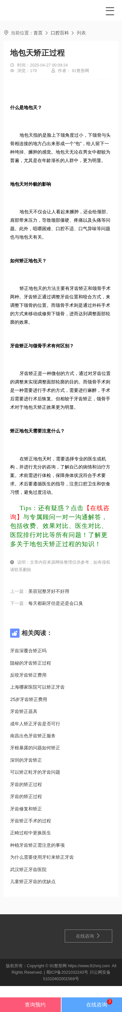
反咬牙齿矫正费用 (28, 675)
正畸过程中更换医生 (30, 832)
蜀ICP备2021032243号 (67, 972)
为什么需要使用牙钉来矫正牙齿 (42, 857)
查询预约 (30, 1004)
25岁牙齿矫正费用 (28, 699)
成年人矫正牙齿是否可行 (35, 723)
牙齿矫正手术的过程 (30, 820)
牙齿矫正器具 (23, 711)
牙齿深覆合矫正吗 (28, 650)
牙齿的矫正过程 (26, 784)
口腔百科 (60, 32)
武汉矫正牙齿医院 (28, 869)
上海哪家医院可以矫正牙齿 (37, 687)
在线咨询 (88, 936)
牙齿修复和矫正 (26, 808)
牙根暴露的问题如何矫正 (35, 747)
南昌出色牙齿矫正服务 (33, 735)
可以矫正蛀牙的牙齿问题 (35, 772)
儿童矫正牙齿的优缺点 (33, 881)
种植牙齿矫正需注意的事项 (37, 845)
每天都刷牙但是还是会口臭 (55, 603)
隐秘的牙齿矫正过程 (30, 663)
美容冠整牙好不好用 (48, 591)
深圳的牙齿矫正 (26, 760)
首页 (38, 32)
